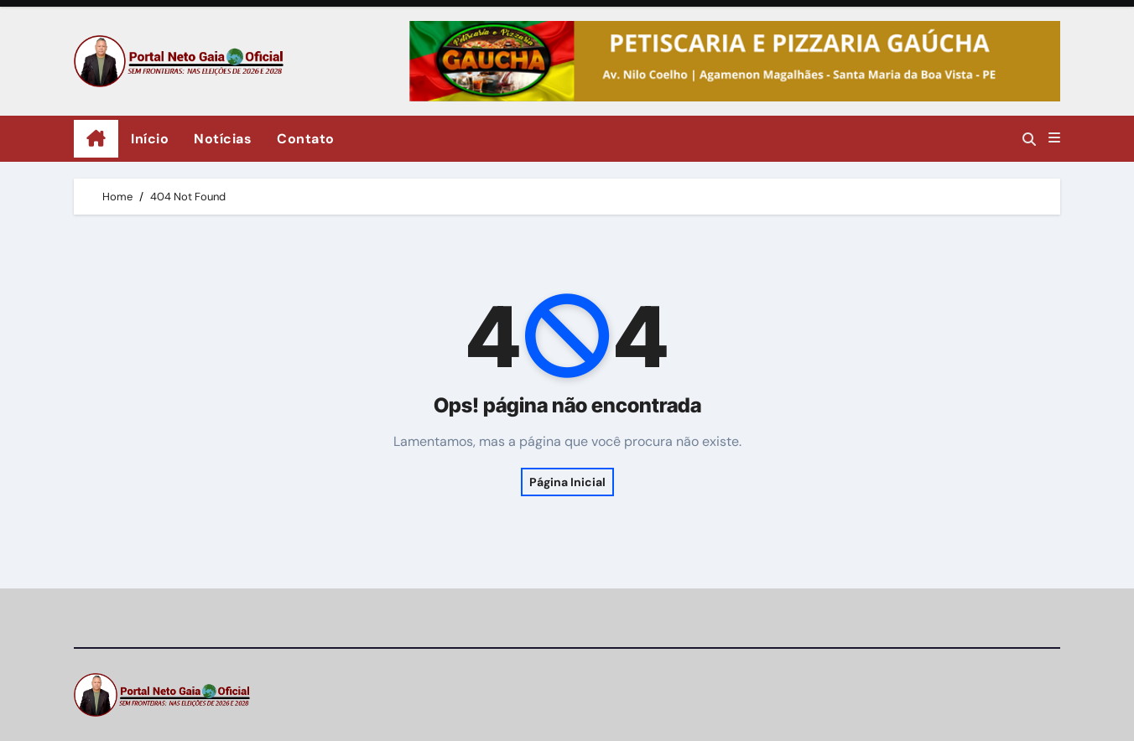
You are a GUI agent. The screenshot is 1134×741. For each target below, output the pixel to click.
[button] (1054, 138)
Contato (306, 139)
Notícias (223, 139)
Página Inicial (567, 482)
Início (150, 139)
